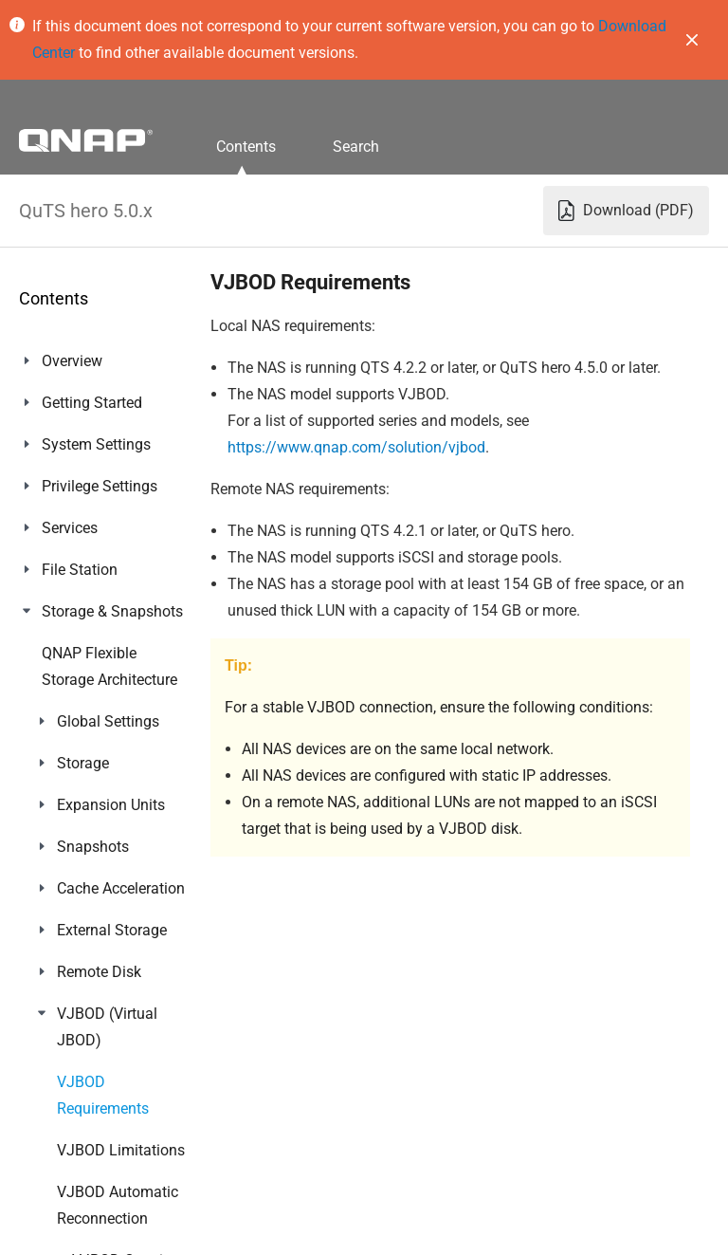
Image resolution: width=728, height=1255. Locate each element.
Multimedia (80, 1025)
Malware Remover (102, 1150)
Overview (72, 361)
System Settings (96, 444)
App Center (78, 941)
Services (70, 528)
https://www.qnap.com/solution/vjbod (356, 447)
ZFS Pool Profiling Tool (102, 708)
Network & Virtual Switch (99, 776)
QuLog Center (87, 1067)
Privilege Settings (99, 486)
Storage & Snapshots (112, 611)
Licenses (71, 983)
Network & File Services (89, 844)
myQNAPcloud (90, 900)
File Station (80, 570)
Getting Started (92, 403)
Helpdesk (72, 1192)
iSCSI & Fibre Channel (114, 653)
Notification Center (104, 1108)
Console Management (115, 1234)
